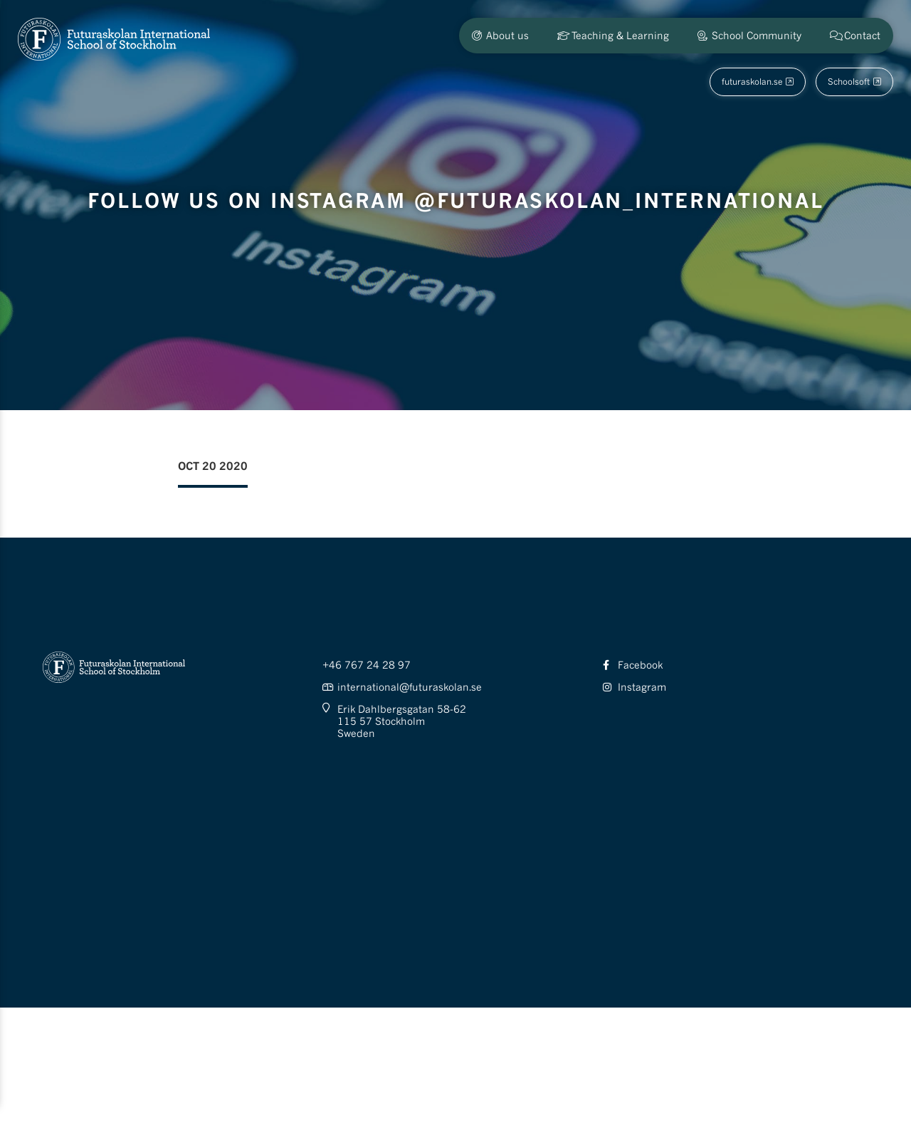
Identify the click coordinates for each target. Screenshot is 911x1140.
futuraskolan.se (752, 81)
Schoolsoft (849, 81)
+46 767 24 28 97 (366, 665)
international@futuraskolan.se (409, 687)
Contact (862, 35)
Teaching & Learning (620, 35)
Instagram (642, 687)
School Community (756, 35)
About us (507, 35)
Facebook (640, 665)
